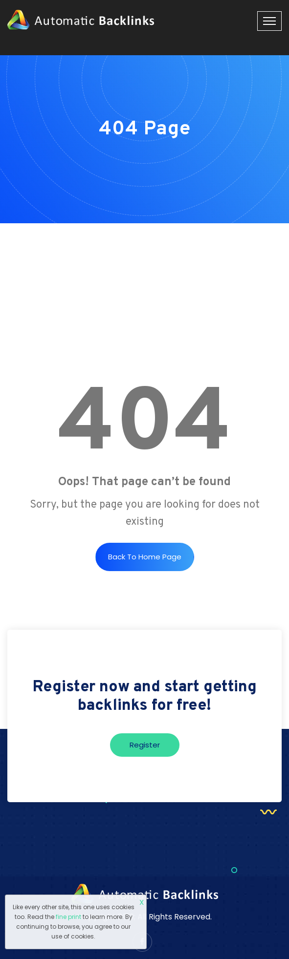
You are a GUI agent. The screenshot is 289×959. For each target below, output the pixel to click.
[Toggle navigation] (269, 21)
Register (145, 745)
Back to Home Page (144, 557)
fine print (68, 917)
